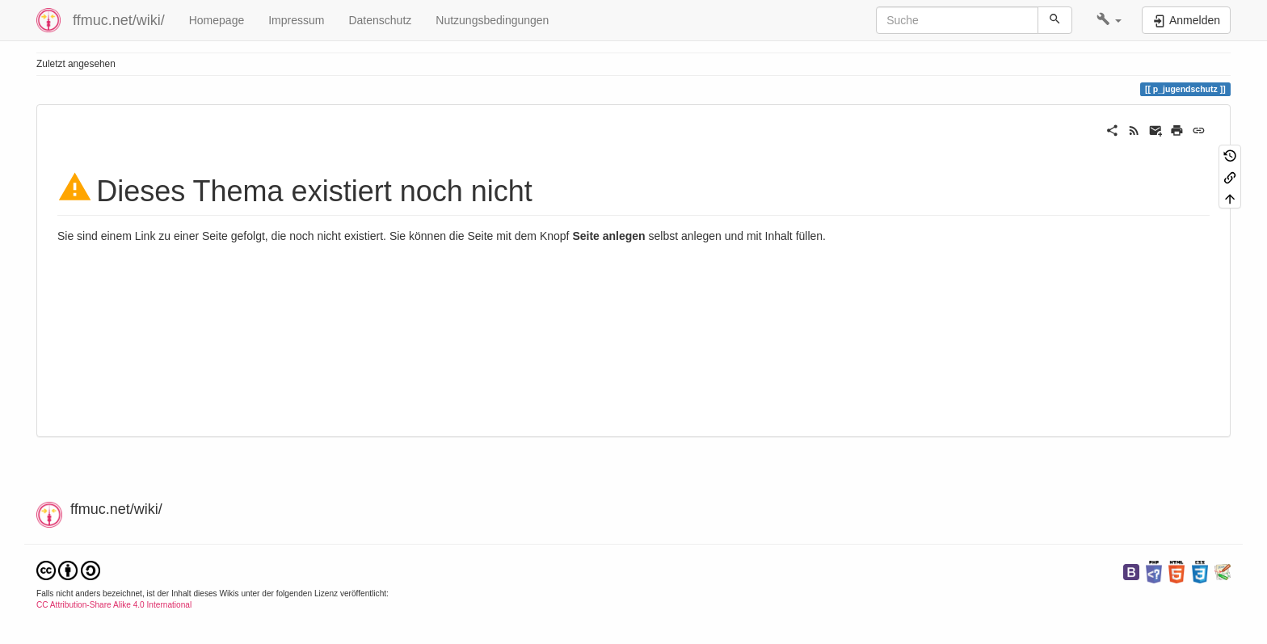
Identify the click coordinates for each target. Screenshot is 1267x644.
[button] (1109, 20)
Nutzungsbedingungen (492, 20)
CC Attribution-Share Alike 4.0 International (114, 604)
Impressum (296, 20)
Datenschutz (379, 20)
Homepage (217, 20)
